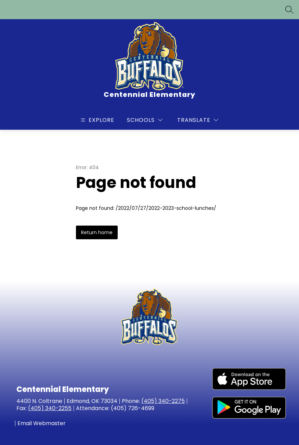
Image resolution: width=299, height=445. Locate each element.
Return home (97, 232)
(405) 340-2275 (163, 401)
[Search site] (289, 9)
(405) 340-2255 (50, 408)
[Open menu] (96, 120)
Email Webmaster (41, 423)
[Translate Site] (198, 120)
